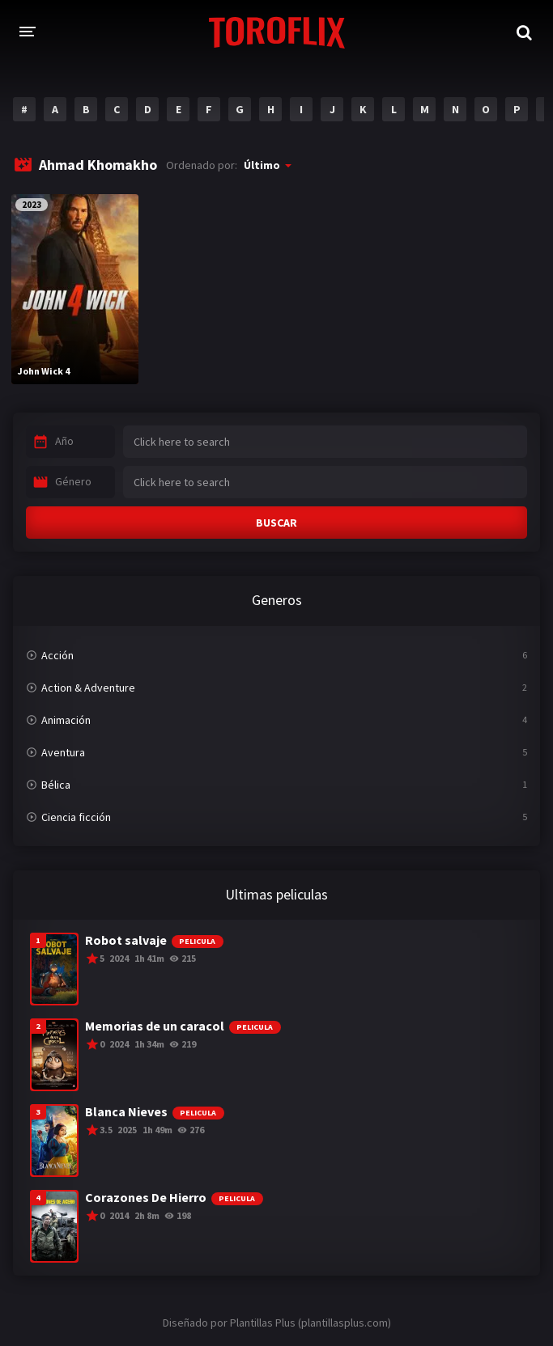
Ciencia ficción (76, 817)
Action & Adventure (88, 687)
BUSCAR (276, 522)
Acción (57, 655)
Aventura (63, 752)
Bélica (55, 784)
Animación (66, 720)
